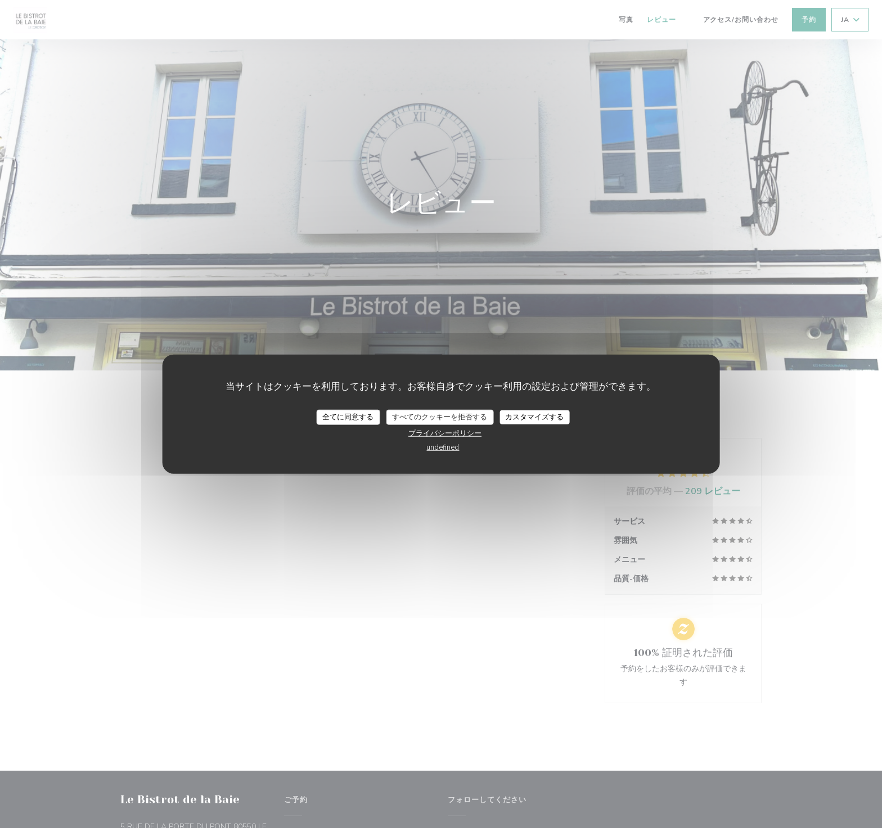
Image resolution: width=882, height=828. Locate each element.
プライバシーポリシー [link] (445, 433)
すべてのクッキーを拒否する (439, 416)
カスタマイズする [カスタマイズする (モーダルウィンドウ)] (534, 416)
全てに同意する (348, 416)
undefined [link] (442, 447)
